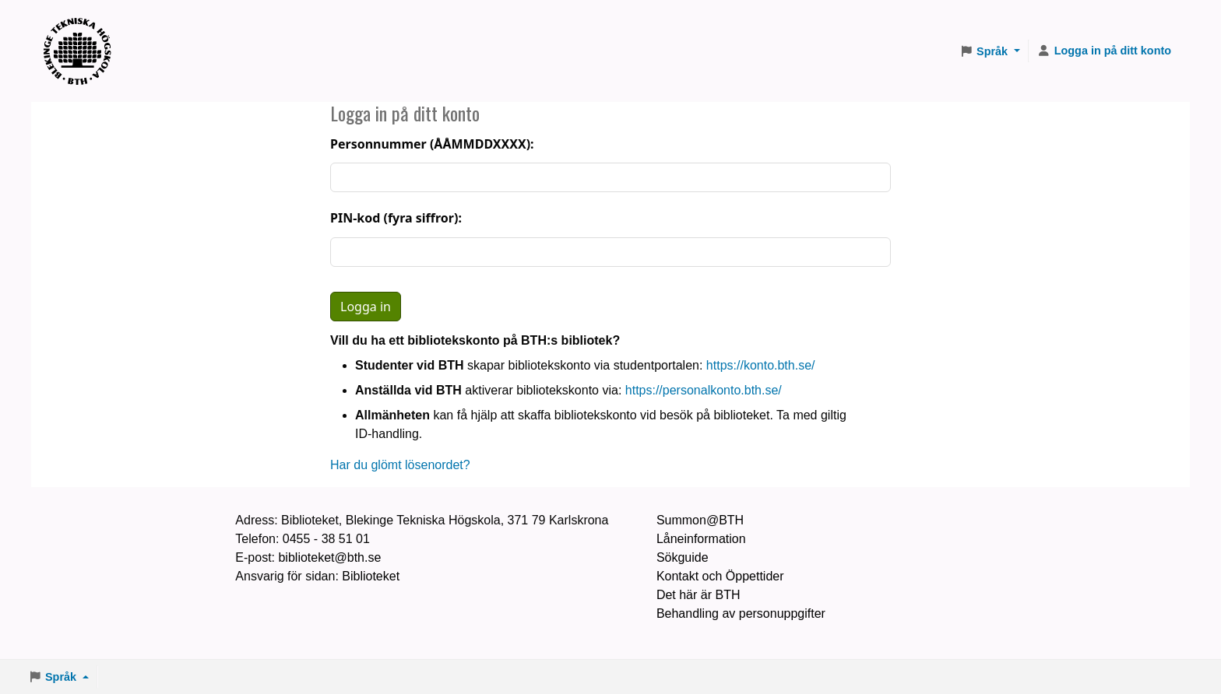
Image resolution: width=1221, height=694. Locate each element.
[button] (989, 51)
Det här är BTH (698, 594)
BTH (82, 31)
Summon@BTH (700, 520)
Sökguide (682, 557)
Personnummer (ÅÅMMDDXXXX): (432, 143)
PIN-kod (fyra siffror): (396, 217)
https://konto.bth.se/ (760, 365)
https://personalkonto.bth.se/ (703, 390)
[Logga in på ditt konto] (1104, 51)
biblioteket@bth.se (329, 557)
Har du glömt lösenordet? (400, 464)
